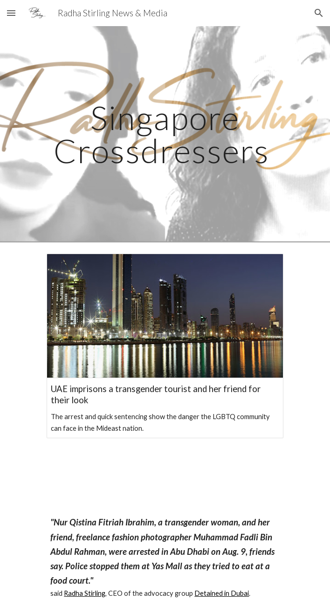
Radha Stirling (84, 593)
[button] (11, 13)
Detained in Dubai (221, 593)
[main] (165, 134)
